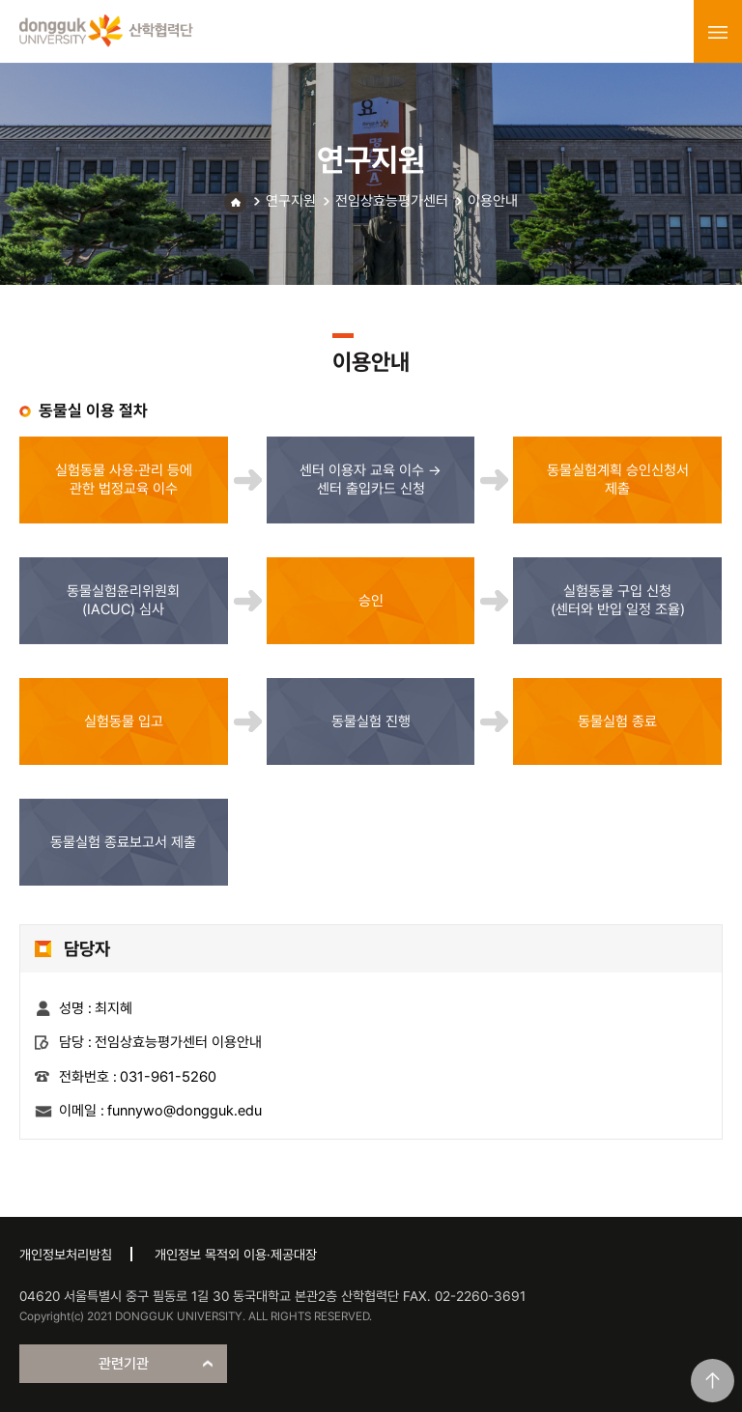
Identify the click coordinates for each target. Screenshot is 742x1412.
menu (718, 31)
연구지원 (291, 201)
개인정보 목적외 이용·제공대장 (236, 1254)
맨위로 (712, 1380)
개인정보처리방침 (65, 1254)
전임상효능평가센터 (391, 201)
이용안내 (493, 201)
